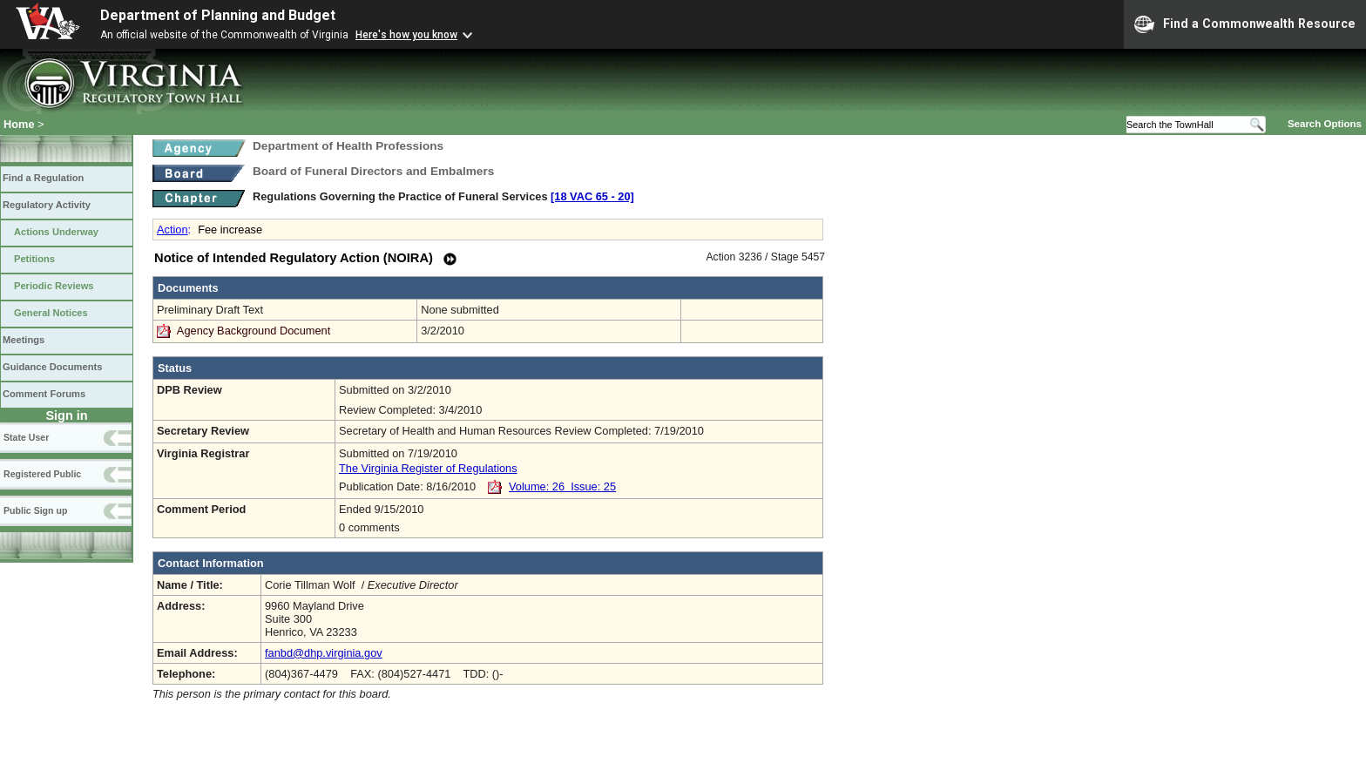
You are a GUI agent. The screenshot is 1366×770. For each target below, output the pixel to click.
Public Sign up (35, 510)
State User (26, 437)
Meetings (23, 339)
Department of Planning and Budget (217, 15)
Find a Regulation (43, 177)
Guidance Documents (52, 366)
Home (19, 124)
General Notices (51, 312)
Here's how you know (406, 35)
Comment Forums (44, 393)
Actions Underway (56, 231)
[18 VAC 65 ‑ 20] (592, 196)
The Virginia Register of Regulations (428, 468)
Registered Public (42, 474)
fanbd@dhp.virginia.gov (323, 652)
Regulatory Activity (47, 204)
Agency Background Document (253, 330)
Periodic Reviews (54, 285)
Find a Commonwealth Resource (1245, 24)
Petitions (34, 258)
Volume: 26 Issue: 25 (562, 486)
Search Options (1325, 123)
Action (172, 229)
